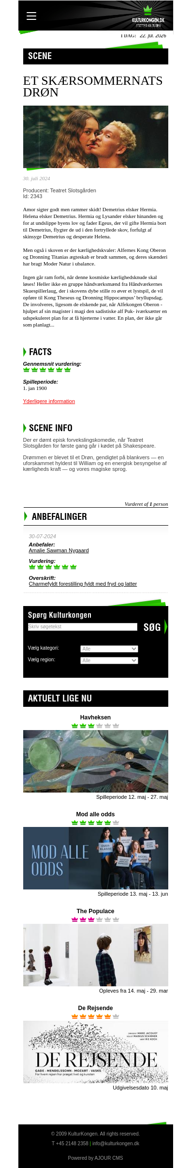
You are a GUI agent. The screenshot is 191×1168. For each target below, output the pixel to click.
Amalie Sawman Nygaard (59, 550)
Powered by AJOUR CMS (95, 1158)
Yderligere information (49, 401)
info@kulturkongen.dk (115, 1143)
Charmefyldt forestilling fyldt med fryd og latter (83, 584)
